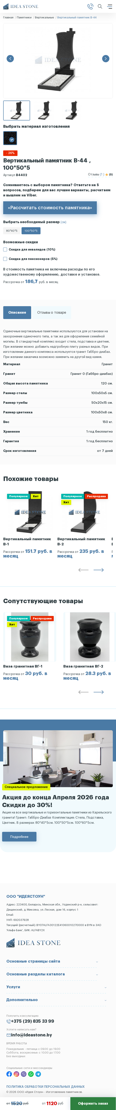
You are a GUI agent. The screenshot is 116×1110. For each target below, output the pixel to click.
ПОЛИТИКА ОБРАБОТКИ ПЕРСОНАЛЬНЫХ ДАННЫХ (45, 1086)
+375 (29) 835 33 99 (32, 1021)
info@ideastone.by (31, 1035)
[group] (30, 524)
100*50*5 (31, 230)
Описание (17, 312)
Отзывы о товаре (51, 312)
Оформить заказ (93, 1103)
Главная (8, 17)
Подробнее (19, 837)
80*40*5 (11, 230)
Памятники (24, 17)
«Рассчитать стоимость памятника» (50, 207)
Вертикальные (44, 17)
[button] (10, 58)
